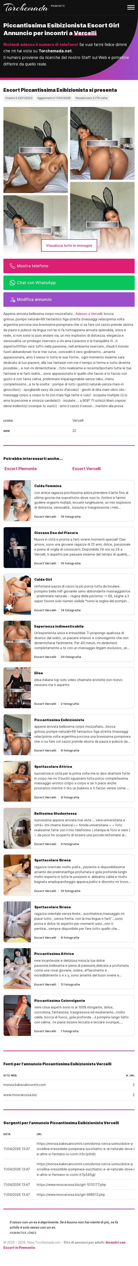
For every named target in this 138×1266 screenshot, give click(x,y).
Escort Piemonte (21, 468)
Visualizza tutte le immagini (69, 245)
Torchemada (26, 7)
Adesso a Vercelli (88, 314)
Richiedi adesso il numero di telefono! (40, 44)
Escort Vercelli (86, 468)
